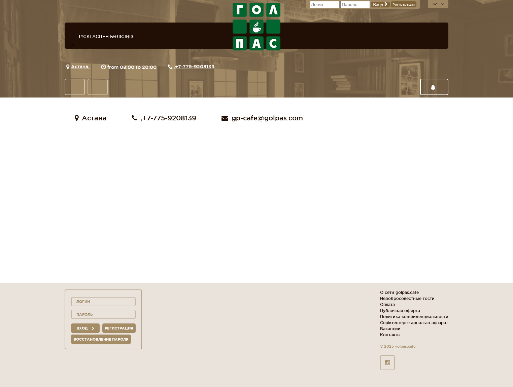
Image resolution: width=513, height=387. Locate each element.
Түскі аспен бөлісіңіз (105, 36)
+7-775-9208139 (194, 66)
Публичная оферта (400, 310)
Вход (380, 4)
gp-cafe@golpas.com (262, 118)
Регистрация (403, 4)
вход (85, 328)
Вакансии (390, 328)
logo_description (256, 26)
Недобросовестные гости (407, 298)
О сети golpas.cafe (399, 292)
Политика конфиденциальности (414, 316)
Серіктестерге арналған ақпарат (414, 322)
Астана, (81, 66)
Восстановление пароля (101, 339)
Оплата (387, 304)
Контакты (390, 335)
